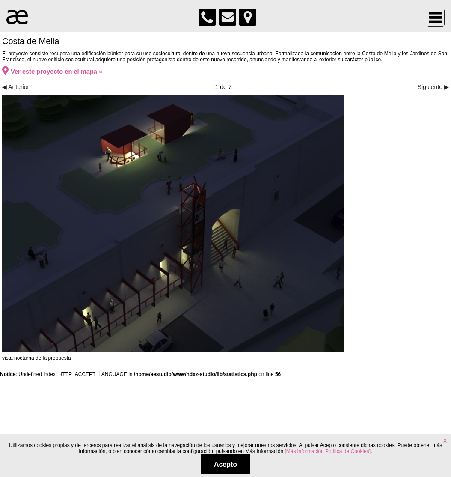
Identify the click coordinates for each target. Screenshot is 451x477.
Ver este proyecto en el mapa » (52, 71)
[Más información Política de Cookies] (328, 451)
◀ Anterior (15, 86)
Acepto (225, 464)
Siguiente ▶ (433, 86)
